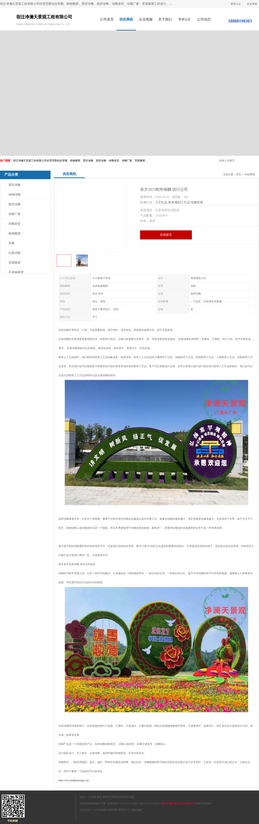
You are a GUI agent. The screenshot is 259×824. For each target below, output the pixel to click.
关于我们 (165, 19)
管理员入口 (124, 809)
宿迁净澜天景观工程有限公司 (178, 803)
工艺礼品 (161, 202)
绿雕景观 (197, 202)
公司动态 (204, 19)
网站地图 (137, 809)
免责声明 (112, 809)
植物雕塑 (14, 233)
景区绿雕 (14, 184)
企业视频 (146, 19)
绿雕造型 (14, 223)
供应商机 (126, 19)
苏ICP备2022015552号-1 (146, 803)
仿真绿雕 (14, 253)
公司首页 (107, 19)
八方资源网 (99, 809)
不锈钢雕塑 (16, 272)
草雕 (11, 243)
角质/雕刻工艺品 (179, 202)
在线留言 (166, 234)
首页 (238, 174)
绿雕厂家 (14, 214)
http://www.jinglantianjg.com (73, 780)
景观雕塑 (14, 262)
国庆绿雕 (14, 204)
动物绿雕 (14, 194)
